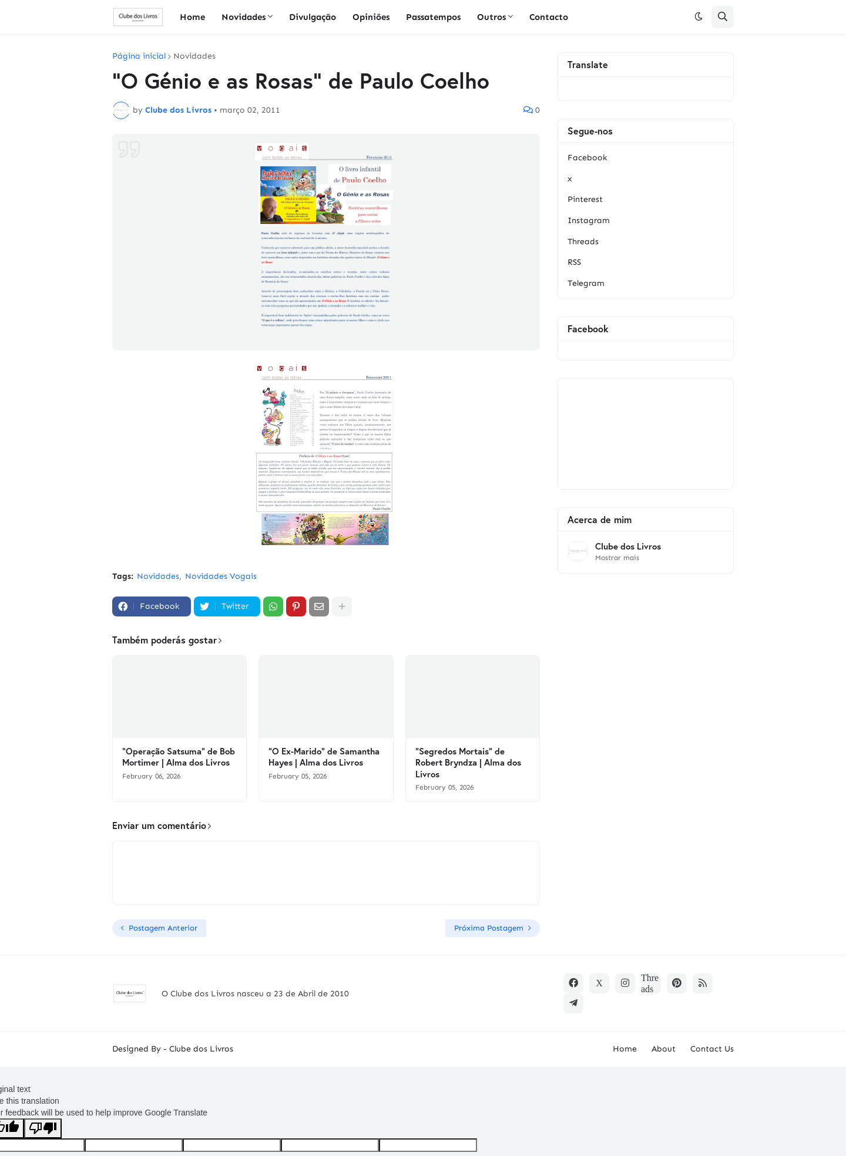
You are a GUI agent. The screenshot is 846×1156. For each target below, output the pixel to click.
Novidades (194, 56)
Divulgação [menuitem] (312, 17)
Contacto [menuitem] (548, 17)
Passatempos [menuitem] (433, 17)
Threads (583, 242)
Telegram (586, 283)
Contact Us (712, 1049)
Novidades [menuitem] (243, 17)
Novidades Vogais (221, 576)
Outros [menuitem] (491, 17)
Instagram (589, 220)
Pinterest (585, 199)
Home (625, 1049)
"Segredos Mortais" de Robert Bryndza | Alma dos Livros (468, 763)
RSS (574, 262)
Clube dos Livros (628, 546)
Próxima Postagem (488, 928)
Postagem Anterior (163, 928)
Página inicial (139, 56)
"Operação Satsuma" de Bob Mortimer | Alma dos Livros (178, 757)
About (664, 1049)
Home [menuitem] (192, 17)
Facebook (587, 158)
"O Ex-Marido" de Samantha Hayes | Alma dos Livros (324, 757)
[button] (698, 17)
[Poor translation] (43, 1128)
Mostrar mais (617, 558)
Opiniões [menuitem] (371, 17)
